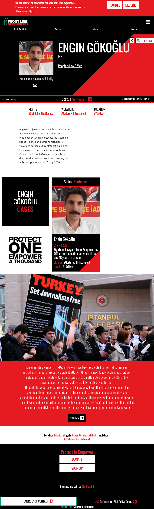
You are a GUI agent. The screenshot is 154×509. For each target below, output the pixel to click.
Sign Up (77, 467)
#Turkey (74, 418)
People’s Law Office (70, 66)
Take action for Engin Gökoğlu (135, 99)
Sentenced (79, 99)
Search (134, 29)
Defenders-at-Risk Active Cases (113, 502)
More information (24, 11)
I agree (115, 5)
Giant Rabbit (88, 486)
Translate (146, 40)
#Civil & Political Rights (41, 114)
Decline (130, 5)
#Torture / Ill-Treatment (73, 114)
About (95, 29)
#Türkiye (98, 114)
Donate (58, 29)
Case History (11, 99)
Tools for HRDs (20, 29)
